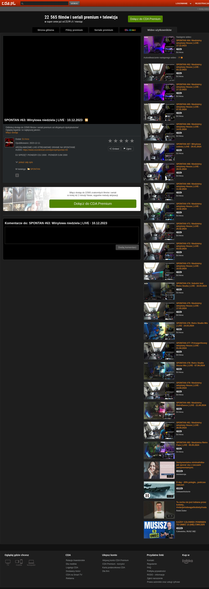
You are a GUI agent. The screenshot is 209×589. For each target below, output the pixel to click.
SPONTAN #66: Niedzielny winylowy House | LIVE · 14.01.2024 (189, 127)
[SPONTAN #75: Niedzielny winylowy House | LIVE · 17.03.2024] (159, 310)
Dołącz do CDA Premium (93, 203)
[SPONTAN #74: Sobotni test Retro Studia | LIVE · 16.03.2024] (159, 290)
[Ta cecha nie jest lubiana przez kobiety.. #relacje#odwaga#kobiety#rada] (159, 509)
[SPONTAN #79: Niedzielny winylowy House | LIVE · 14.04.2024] (159, 390)
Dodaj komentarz (127, 247)
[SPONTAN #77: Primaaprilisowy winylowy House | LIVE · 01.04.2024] (159, 350)
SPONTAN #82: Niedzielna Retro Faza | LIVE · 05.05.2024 (191, 443)
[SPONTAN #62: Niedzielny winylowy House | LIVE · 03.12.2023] (159, 72)
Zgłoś (127, 149)
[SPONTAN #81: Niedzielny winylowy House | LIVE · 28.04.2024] (159, 430)
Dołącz (145, 18)
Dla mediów (71, 564)
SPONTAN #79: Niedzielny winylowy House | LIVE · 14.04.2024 (189, 385)
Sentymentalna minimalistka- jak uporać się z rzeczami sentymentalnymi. (190, 465)
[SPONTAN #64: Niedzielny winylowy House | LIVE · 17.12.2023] (159, 44)
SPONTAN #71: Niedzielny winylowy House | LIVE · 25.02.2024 (189, 226)
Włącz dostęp (12, 132)
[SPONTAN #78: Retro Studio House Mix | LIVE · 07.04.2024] (159, 370)
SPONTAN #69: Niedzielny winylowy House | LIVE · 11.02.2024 (189, 186)
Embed (114, 149)
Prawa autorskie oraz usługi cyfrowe (163, 582)
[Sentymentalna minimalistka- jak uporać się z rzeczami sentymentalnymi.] (159, 470)
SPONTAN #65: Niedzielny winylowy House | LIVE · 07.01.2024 (189, 107)
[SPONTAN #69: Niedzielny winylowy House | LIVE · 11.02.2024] (159, 191)
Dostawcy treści (73, 571)
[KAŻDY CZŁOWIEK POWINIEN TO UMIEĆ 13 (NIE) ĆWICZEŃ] (159, 529)
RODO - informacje (155, 575)
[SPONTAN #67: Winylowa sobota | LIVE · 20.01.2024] (159, 151)
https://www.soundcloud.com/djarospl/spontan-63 (45, 150)
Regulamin (152, 564)
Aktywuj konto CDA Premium (115, 560)
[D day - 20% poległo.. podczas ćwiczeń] (159, 489)
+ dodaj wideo (203, 9)
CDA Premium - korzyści (113, 564)
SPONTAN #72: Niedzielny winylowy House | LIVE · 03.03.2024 (189, 246)
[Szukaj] (44, 3)
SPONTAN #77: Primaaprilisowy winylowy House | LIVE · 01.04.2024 (191, 345)
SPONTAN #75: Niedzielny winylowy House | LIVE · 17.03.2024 (189, 306)
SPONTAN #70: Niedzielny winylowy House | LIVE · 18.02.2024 (189, 206)
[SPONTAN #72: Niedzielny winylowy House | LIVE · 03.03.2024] (159, 251)
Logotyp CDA (72, 567)
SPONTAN (35, 169)
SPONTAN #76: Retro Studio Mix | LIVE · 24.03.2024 (192, 324)
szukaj (74, 3)
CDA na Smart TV (74, 575)
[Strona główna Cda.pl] (9, 3)
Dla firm (105, 571)
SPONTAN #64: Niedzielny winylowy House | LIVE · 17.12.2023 (189, 43)
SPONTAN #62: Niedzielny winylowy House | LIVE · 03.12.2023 (189, 67)
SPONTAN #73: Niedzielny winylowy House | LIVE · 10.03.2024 (189, 266)
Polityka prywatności (156, 571)
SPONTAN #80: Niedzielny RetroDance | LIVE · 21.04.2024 (191, 404)
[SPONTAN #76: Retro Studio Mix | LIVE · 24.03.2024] (159, 330)
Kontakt (150, 560)
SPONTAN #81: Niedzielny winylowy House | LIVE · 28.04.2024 (189, 425)
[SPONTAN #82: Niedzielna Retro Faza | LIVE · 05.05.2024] (159, 450)
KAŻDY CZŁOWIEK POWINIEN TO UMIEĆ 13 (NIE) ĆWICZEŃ (191, 523)
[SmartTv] (21, 567)
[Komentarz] (72, 235)
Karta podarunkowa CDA (113, 567)
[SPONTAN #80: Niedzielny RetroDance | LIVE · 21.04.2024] (159, 410)
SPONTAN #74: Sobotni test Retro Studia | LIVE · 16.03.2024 (191, 284)
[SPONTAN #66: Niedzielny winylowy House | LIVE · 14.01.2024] (159, 131)
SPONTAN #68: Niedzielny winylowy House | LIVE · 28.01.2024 (189, 166)
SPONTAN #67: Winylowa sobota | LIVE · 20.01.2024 (188, 145)
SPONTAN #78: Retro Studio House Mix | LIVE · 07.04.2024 (190, 364)
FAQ (149, 567)
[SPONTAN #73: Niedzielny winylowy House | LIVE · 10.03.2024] (159, 271)
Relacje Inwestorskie (75, 560)
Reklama (70, 578)
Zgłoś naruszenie (155, 578)
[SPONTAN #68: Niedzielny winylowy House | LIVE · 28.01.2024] (159, 171)
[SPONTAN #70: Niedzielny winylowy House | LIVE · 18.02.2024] (159, 211)
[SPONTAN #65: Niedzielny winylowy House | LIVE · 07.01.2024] (159, 111)
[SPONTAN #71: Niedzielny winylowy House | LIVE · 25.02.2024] (159, 231)
